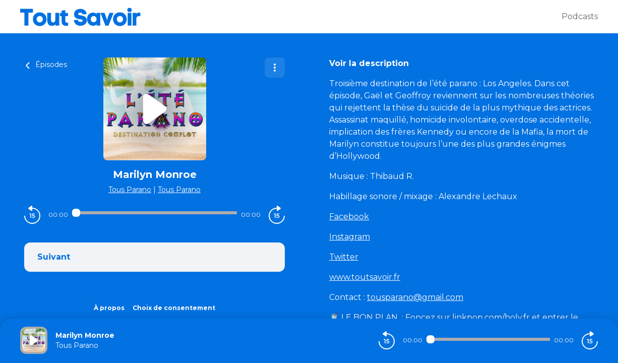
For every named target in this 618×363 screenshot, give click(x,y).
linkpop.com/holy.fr (492, 317)
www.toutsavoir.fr (364, 277)
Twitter (343, 257)
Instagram (349, 236)
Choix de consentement (174, 308)
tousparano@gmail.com (415, 297)
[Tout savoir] (291, 16)
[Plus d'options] (275, 67)
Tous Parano (129, 189)
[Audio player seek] (154, 213)
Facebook (349, 216)
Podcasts (580, 16)
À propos (109, 308)
